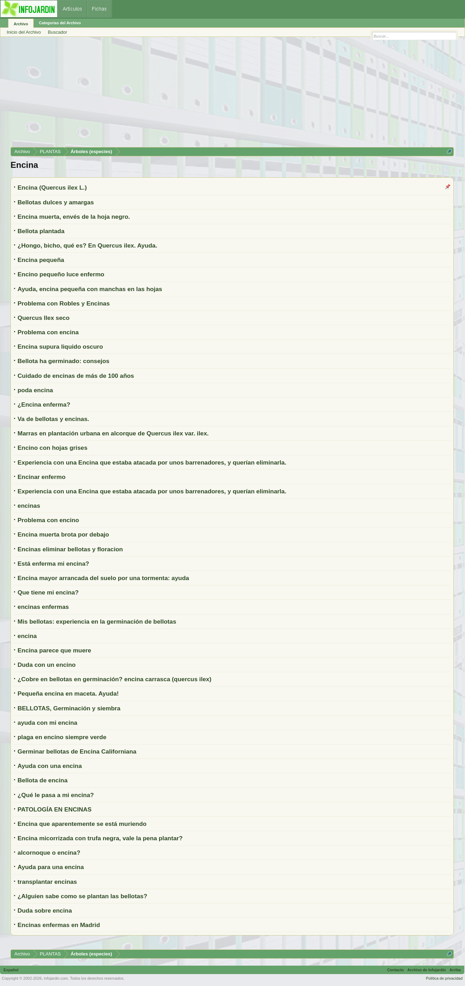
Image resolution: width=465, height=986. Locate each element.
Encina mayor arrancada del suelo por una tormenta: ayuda (103, 577)
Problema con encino (48, 520)
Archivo (21, 24)
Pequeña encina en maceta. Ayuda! (68, 693)
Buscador (57, 32)
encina (27, 635)
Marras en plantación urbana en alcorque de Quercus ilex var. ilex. (113, 433)
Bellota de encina (43, 780)
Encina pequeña (41, 259)
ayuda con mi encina (47, 722)
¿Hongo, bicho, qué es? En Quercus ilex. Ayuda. (87, 245)
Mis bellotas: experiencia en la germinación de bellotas (97, 621)
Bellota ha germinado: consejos (63, 360)
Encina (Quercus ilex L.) (52, 187)
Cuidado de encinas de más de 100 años (76, 375)
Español (11, 970)
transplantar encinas (47, 881)
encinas (29, 505)
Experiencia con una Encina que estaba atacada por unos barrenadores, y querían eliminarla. (152, 462)
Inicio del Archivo (24, 32)
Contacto (395, 970)
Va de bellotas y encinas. (53, 418)
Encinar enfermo (42, 476)
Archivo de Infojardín (426, 970)
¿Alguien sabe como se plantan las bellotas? (82, 896)
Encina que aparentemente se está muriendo (82, 823)
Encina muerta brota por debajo (63, 534)
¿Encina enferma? (44, 404)
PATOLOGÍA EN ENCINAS (55, 809)
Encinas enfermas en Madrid (59, 924)
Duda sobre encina (45, 910)
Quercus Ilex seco (43, 317)
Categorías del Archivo (60, 23)
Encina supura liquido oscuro (60, 346)
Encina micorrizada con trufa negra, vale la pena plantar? (100, 838)
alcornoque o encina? (49, 852)
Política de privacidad (444, 978)
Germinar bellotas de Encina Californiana (77, 751)
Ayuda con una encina (50, 765)
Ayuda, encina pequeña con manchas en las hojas (90, 288)
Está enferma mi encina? (53, 563)
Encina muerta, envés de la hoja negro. (74, 216)
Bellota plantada (41, 231)
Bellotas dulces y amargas (56, 202)
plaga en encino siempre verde (62, 737)
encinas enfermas (43, 606)
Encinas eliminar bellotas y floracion (70, 549)
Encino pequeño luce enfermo (61, 274)
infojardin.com (56, 978)
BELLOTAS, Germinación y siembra (69, 708)
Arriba (455, 970)
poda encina (35, 390)
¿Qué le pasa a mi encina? (56, 794)
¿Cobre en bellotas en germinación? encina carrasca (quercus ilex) (114, 679)
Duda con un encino (47, 664)
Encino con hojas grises (52, 447)
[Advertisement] (221, 94)
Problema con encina (48, 332)
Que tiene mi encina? (48, 592)
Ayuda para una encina (51, 866)
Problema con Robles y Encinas (64, 303)
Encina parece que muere (54, 650)
